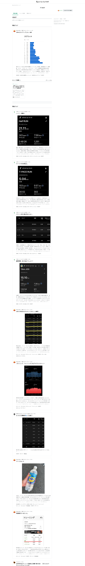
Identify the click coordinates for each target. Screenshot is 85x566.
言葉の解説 (15, 13)
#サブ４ (21, 453)
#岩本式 (17, 75)
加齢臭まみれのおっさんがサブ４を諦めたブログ (24, 413)
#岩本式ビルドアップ (36, 75)
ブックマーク (15, 84)
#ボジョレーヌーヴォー (20, 408)
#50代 (17, 156)
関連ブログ (29, 13)
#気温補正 (28, 505)
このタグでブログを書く (68, 10)
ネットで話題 (22, 13)
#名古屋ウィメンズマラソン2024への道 (24, 504)
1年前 (29, 111)
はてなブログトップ (57, 21)
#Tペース (36, 505)
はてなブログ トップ (16, 5)
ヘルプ (63, 20)
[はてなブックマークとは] (19, 80)
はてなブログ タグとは (58, 20)
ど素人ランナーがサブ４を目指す (21, 111)
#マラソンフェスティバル (35, 156)
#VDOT (42, 75)
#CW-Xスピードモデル (20, 355)
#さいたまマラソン (33, 253)
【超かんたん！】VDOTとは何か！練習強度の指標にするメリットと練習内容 (18, 87)
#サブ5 (20, 156)
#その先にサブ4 (26, 156)
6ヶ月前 (31, 30)
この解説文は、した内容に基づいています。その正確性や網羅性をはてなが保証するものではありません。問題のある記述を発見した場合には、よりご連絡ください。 (18, 20)
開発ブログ (67, 20)
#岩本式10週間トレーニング (25, 75)
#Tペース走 (44, 354)
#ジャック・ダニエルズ (20, 354)
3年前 (31, 309)
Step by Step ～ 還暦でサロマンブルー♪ (23, 30)
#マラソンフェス (33, 206)
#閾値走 (25, 453)
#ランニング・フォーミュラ (31, 354)
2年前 (29, 259)
